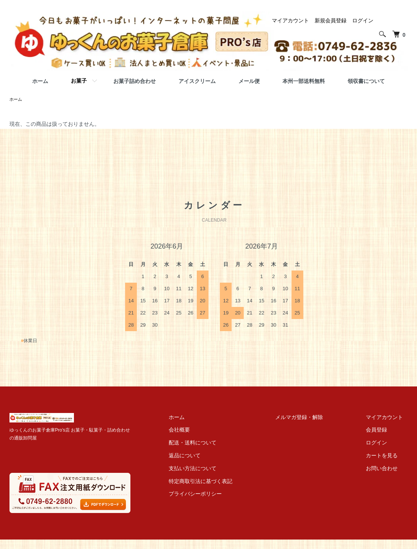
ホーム (40, 81)
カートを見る (386, 456)
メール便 (249, 81)
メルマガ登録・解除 (312, 418)
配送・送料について (214, 443)
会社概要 (201, 430)
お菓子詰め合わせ (134, 81)
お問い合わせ (386, 469)
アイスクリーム (197, 81)
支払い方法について (214, 469)
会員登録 (381, 430)
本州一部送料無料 (303, 81)
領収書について (366, 81)
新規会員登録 (330, 20)
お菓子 (79, 81)
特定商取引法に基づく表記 (222, 482)
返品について (207, 456)
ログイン (362, 20)
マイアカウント (290, 20)
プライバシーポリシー (217, 494)
